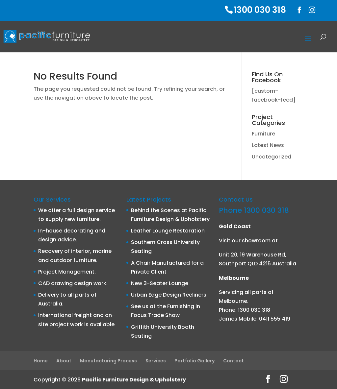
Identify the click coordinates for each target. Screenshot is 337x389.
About (63, 360)
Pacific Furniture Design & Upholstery (134, 379)
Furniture (263, 133)
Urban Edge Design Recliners (168, 295)
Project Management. (67, 272)
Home (41, 360)
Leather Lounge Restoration (168, 230)
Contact (233, 360)
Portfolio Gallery (194, 360)
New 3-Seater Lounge (159, 283)
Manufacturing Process (108, 360)
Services (155, 360)
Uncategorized (271, 156)
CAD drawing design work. (73, 283)
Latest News (268, 145)
